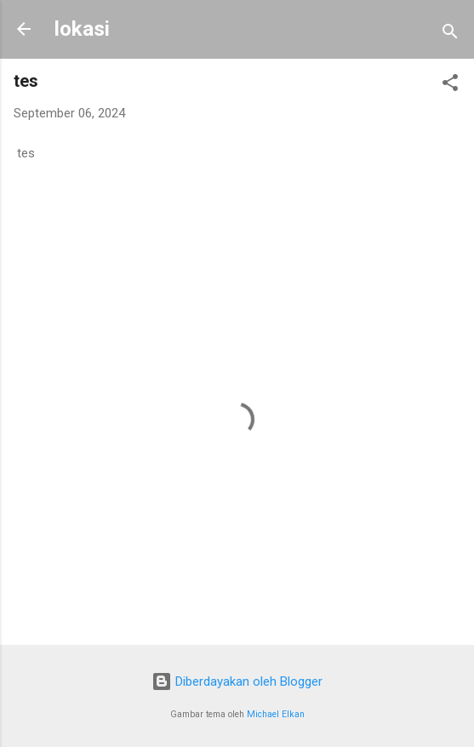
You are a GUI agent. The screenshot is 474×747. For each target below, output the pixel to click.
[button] (450, 85)
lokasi (82, 29)
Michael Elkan (276, 714)
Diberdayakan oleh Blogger (237, 681)
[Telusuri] (450, 34)
